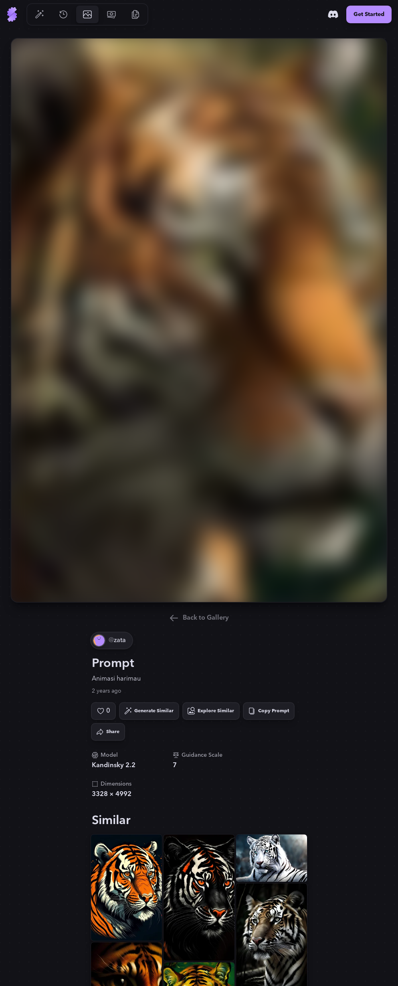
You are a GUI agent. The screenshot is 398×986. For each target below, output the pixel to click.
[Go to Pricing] (111, 14)
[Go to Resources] (135, 14)
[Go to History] (63, 14)
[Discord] (333, 14)
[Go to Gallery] (87, 14)
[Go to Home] (12, 14)
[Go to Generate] (39, 14)
